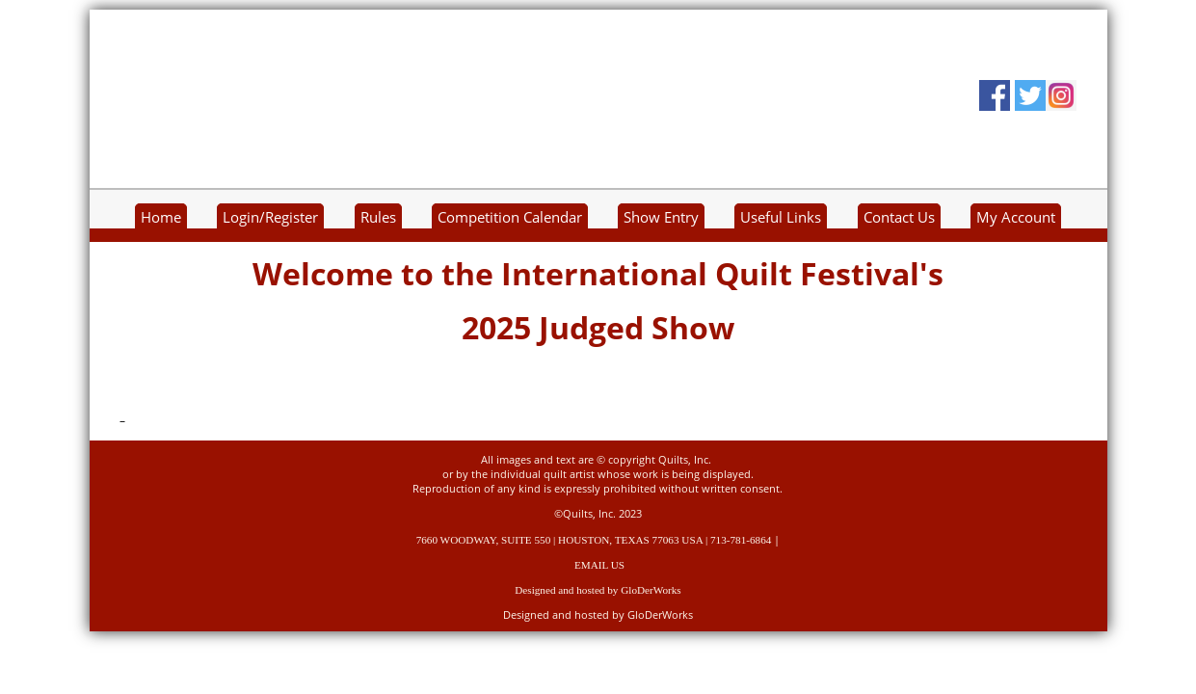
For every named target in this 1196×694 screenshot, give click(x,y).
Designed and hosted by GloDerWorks (597, 590)
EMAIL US (599, 565)
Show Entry (661, 217)
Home (161, 217)
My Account (1015, 217)
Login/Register (270, 217)
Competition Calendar (510, 217)
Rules (378, 217)
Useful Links (780, 217)
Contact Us (899, 217)
